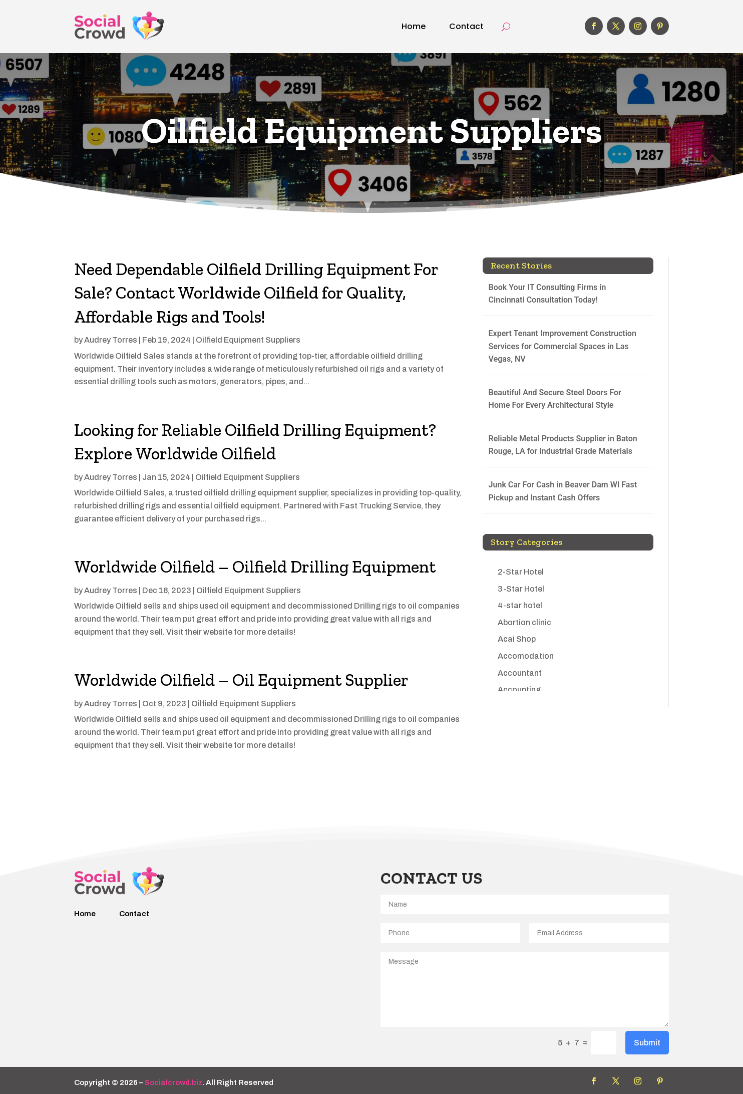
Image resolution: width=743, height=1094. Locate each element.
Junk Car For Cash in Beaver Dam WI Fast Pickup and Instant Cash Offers (563, 491)
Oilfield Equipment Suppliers (248, 340)
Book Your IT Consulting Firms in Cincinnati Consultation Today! (547, 294)
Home (414, 26)
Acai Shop (517, 639)
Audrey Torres (110, 340)
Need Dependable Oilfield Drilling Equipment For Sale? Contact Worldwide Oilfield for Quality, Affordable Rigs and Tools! (256, 293)
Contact (466, 26)
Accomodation (526, 656)
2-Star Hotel (521, 572)
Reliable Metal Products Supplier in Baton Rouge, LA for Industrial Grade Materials (563, 445)
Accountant (520, 673)
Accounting (519, 689)
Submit (647, 1042)
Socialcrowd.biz (173, 1082)
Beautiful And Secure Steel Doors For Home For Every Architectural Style (555, 399)
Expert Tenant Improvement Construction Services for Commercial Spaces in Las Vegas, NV (562, 346)
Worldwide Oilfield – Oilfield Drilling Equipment (255, 567)
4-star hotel (520, 605)
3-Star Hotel (521, 589)
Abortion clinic (524, 622)
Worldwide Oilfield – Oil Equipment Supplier (241, 680)
